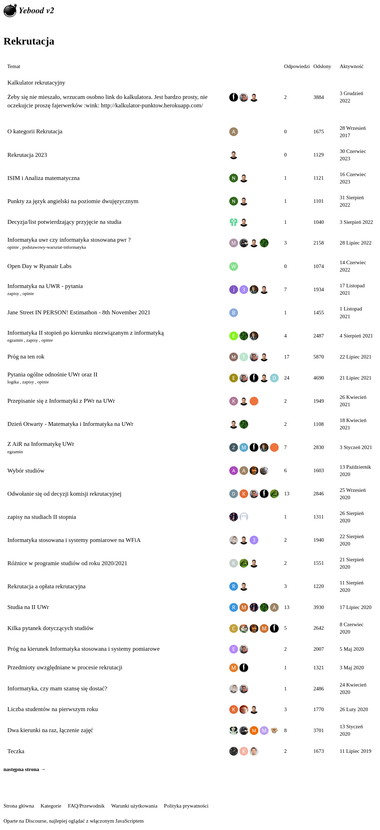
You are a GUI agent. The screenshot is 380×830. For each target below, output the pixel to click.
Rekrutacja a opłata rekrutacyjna (46, 586)
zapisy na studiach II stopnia (41, 517)
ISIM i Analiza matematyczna (43, 178)
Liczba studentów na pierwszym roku (52, 709)
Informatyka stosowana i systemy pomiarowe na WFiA (74, 540)
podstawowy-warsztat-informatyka (54, 247)
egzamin (15, 340)
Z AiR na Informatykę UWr (40, 444)
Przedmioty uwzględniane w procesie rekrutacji (64, 667)
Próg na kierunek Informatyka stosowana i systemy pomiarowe (83, 648)
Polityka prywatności (186, 806)
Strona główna (19, 806)
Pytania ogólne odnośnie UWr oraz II (52, 374)
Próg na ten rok (26, 356)
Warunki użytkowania (134, 806)
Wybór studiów (26, 470)
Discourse (35, 821)
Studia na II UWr (28, 607)
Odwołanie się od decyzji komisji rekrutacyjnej (64, 493)
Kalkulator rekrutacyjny (36, 82)
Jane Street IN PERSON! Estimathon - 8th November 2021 (78, 312)
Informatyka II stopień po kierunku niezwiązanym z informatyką (85, 332)
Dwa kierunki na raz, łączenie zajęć (50, 730)
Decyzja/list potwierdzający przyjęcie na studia (64, 222)
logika (13, 381)
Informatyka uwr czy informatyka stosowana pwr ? (69, 239)
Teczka (16, 751)
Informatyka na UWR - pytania (45, 286)
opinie (13, 247)
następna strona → (25, 769)
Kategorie (51, 806)
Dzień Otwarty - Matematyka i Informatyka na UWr (70, 424)
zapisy (13, 293)
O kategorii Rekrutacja (34, 131)
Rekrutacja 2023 (27, 155)
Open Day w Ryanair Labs (39, 266)
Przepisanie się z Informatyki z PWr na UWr (61, 400)
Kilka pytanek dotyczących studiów (50, 628)
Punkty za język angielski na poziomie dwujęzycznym (72, 201)
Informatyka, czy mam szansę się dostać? (57, 688)
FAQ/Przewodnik (86, 806)
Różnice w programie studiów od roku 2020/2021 (67, 563)
